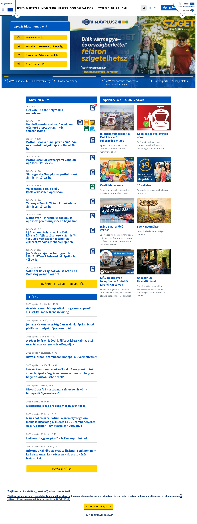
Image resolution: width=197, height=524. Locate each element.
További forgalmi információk (61, 284)
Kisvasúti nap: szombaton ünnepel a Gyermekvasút (61, 357)
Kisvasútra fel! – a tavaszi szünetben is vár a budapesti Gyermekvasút (56, 391)
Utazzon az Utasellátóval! (147, 279)
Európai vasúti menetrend (40, 55)
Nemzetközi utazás (54, 8)
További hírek (62, 468)
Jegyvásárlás (33, 37)
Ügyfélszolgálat (107, 8)
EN (155, 8)
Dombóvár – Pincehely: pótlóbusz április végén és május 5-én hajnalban (51, 219)
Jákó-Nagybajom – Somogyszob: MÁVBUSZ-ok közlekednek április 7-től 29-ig (50, 256)
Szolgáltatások (81, 8)
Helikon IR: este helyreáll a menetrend (44, 111)
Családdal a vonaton (114, 185)
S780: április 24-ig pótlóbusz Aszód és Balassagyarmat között (51, 272)
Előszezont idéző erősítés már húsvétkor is (55, 406)
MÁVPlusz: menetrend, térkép (42, 46)
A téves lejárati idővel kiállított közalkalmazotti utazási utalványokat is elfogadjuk (59, 342)
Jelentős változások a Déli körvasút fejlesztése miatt (115, 137)
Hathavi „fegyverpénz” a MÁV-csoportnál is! (56, 438)
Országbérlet (33, 63)
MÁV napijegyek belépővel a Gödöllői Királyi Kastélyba (114, 281)
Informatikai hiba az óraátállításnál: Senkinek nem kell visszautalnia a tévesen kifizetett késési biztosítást (61, 454)
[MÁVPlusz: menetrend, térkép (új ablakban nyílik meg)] (45, 46)
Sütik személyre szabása (99, 515)
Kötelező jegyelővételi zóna (152, 135)
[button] (144, 8)
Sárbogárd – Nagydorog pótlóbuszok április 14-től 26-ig (52, 175)
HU (150, 8)
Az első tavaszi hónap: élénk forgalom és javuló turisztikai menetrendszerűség (59, 310)
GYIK (124, 8)
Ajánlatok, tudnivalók (123, 100)
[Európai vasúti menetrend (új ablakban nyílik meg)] (45, 55)
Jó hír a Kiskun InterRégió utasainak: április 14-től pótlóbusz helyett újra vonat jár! (60, 326)
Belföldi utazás (28, 8)
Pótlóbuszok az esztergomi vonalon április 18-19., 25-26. (51, 161)
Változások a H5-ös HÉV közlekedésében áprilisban (44, 190)
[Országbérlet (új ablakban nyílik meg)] (45, 63)
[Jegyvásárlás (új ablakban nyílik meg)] (45, 37)
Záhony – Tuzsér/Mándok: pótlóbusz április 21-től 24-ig (51, 204)
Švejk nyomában (148, 226)
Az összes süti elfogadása (98, 506)
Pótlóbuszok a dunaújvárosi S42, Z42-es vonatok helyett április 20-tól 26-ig (51, 145)
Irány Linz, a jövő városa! (111, 228)
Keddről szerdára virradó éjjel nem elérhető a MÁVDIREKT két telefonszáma (50, 127)
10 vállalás (144, 185)
